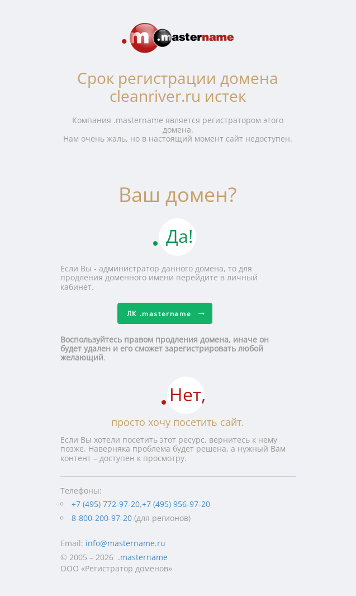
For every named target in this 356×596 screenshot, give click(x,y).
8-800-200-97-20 (102, 518)
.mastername (143, 557)
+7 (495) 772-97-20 (106, 504)
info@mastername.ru (125, 543)
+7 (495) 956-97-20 (176, 504)
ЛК (159, 313)
